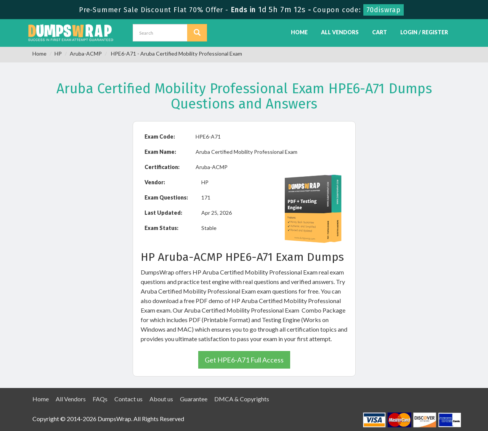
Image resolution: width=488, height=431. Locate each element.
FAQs (100, 398)
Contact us (128, 398)
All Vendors (340, 32)
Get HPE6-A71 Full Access (244, 360)
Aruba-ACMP (86, 53)
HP (58, 53)
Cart (379, 32)
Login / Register (424, 32)
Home (299, 32)
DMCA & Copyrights (241, 398)
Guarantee (193, 398)
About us (161, 398)
